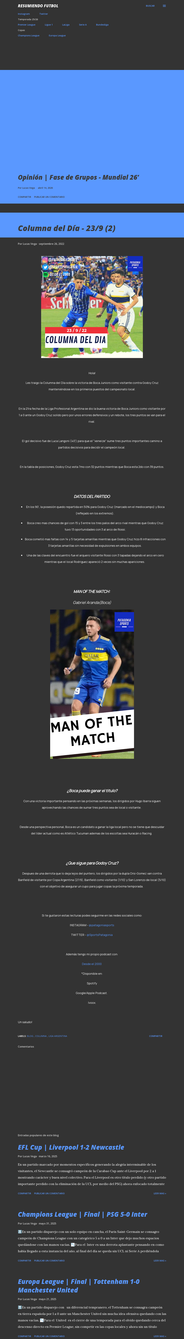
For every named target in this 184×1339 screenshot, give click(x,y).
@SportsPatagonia (100, 935)
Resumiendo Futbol (38, 5)
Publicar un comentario (49, 196)
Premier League (26, 24)
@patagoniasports (101, 925)
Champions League (28, 35)
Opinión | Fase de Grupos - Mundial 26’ (78, 177)
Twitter (43, 13)
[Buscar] (150, 6)
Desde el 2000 (92, 964)
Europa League (57, 35)
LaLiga (66, 24)
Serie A (83, 24)
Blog (30, 1036)
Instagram (24, 13)
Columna (41, 1036)
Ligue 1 (49, 24)
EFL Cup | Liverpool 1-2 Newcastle (71, 1147)
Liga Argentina (58, 1036)
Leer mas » (160, 1193)
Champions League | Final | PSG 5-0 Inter (82, 1214)
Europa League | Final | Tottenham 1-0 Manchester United (78, 1285)
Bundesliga (102, 24)
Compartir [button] (24, 196)
